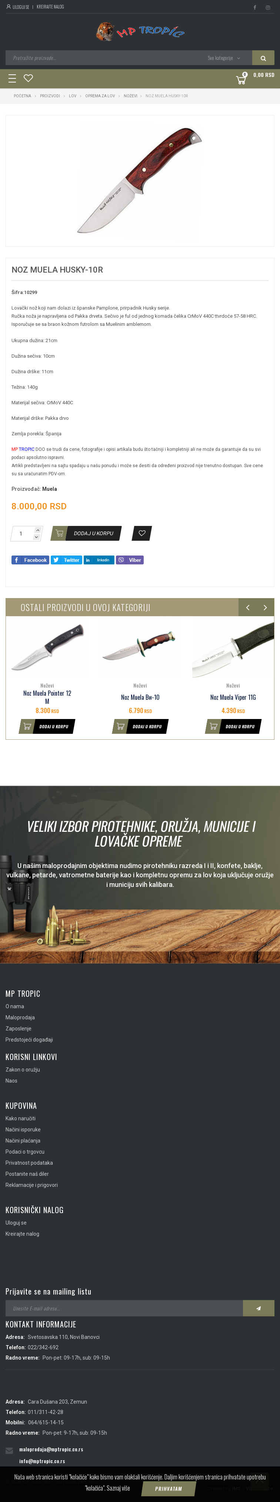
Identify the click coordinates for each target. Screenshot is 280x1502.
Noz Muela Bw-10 (140, 697)
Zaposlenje (18, 1029)
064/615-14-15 (46, 1422)
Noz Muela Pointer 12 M (47, 697)
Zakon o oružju (23, 1070)
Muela (49, 489)
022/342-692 (43, 1347)
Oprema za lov (100, 96)
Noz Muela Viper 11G (233, 697)
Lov (72, 96)
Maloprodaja (20, 1017)
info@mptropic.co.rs (42, 1461)
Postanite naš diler (27, 1174)
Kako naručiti (21, 1118)
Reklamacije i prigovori (32, 1185)
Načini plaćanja (23, 1141)
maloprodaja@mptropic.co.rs (51, 1449)
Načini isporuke (23, 1130)
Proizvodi (50, 96)
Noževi (130, 96)
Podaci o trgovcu (25, 1152)
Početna (22, 96)
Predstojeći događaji (29, 1040)
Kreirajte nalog (50, 7)
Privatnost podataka (29, 1163)
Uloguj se (17, 7)
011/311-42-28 (45, 1412)
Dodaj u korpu (44, 726)
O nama (15, 1006)
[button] (198, 128)
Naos (11, 1081)
